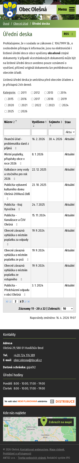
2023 (52, 105)
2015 (10, 99)
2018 (50, 99)
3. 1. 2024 (37, 285)
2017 (37, 99)
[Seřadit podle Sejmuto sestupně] (51, 126)
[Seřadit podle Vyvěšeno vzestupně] (34, 125)
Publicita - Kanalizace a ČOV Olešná (14, 219)
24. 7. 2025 (38, 205)
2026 (24, 111)
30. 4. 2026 (55, 139)
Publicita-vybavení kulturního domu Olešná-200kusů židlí (17, 191)
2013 (50, 93)
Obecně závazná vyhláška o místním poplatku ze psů (17, 255)
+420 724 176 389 (24, 355)
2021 (24, 105)
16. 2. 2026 (38, 139)
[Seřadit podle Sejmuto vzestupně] (51, 125)
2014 (63, 93)
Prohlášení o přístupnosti (17, 453)
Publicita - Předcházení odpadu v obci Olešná (16, 290)
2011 (23, 93)
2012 (37, 93)
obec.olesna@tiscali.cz (28, 360)
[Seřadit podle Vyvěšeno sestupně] (34, 126)
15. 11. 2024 (39, 215)
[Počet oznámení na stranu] (67, 308)
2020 (11, 105)
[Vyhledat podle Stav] (69, 132)
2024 (65, 105)
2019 (64, 99)
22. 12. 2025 (39, 169)
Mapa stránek (56, 449)
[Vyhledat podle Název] (17, 132)
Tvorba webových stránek (32, 457)
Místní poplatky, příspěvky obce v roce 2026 (14, 158)
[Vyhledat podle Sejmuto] (55, 132)
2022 (38, 105)
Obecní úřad (20, 24)
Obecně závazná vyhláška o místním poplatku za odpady (16, 237)
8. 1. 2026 (37, 154)
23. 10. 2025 (39, 185)
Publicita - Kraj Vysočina (13, 207)
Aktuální (69, 139)
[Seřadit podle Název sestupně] (16, 121)
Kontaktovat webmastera (34, 449)
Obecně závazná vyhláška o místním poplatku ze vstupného (15, 272)
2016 (24, 99)
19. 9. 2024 (38, 230)
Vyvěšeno (39, 122)
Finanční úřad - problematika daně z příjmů (16, 143)
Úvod (6, 24)
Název (9, 122)
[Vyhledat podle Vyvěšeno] (39, 132)
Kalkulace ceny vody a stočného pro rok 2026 (16, 174)
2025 (11, 111)
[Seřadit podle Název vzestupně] (16, 120)
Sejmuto (55, 122)
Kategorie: (9, 92)
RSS (69, 34)
